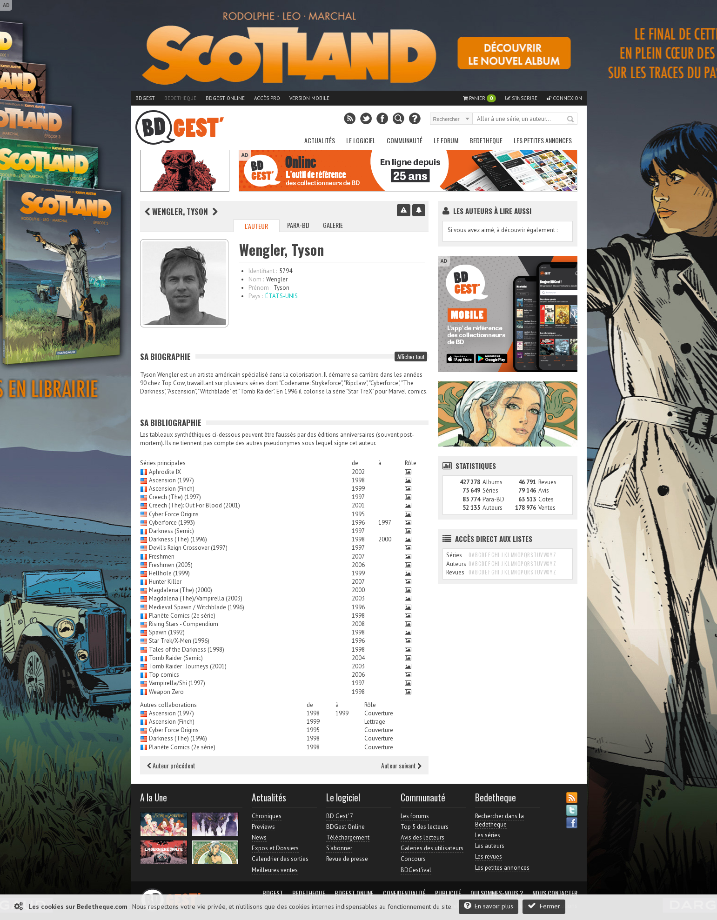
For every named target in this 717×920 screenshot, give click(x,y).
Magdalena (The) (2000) (180, 590)
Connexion (564, 98)
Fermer (544, 905)
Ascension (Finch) (171, 489)
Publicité (448, 893)
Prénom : (259, 288)
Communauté (404, 140)
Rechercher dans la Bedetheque (499, 820)
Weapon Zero (166, 692)
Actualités (319, 140)
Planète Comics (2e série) (182, 616)
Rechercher (571, 119)
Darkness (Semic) (171, 531)
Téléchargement (347, 837)
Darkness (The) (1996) (178, 539)
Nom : (256, 279)
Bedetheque (180, 98)
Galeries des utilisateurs (432, 848)
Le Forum (446, 140)
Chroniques (266, 816)
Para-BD (298, 225)
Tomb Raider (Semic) (176, 658)
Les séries (487, 835)
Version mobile (309, 98)
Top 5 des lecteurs (425, 827)
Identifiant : (262, 271)
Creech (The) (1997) (175, 497)
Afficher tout (410, 356)
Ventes (547, 508)
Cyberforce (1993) (172, 523)
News (259, 837)
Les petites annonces (543, 140)
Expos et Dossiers (275, 848)
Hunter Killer (165, 582)
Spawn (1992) (167, 632)
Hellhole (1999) (169, 573)
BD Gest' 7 (339, 816)
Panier (479, 98)
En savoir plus (488, 905)
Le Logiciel (360, 140)
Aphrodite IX (165, 472)
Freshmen (161, 556)
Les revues (488, 856)
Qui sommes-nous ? (496, 893)
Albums (492, 482)
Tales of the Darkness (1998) (186, 649)
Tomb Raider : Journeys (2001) (188, 666)
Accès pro (267, 98)
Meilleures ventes (275, 870)
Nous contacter (554, 893)
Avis (543, 490)
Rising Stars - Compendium (183, 624)
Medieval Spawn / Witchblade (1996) (196, 607)
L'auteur (256, 226)
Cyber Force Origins (174, 514)
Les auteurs (489, 846)
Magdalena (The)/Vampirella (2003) (195, 598)
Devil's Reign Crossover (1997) (188, 548)
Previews (263, 827)
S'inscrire (521, 98)
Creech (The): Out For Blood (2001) (194, 505)
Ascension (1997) (171, 480)
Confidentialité (404, 893)
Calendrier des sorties (280, 859)
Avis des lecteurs (422, 837)
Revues (547, 482)
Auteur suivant (401, 765)
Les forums (415, 816)
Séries (490, 490)
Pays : (255, 296)
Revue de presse (347, 859)
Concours (413, 859)
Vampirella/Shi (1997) (177, 683)
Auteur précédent (171, 765)
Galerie (333, 225)
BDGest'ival (416, 870)
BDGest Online (225, 98)
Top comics (164, 675)
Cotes (546, 499)
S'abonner (339, 848)
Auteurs (492, 508)
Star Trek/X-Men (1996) (179, 641)
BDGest (145, 98)
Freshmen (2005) (171, 565)
